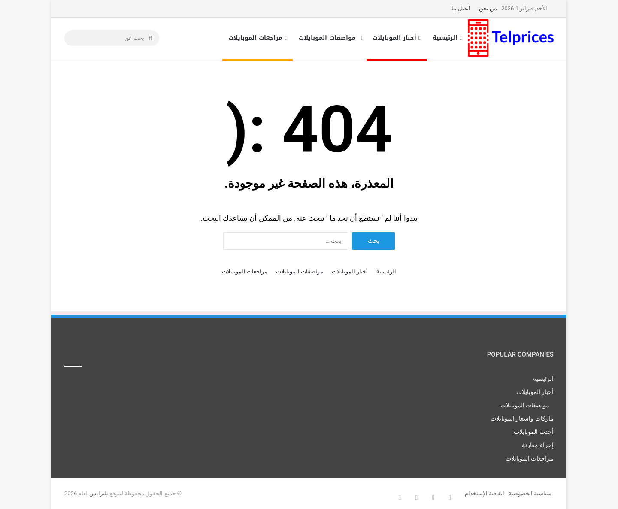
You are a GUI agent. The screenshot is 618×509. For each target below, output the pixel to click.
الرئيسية (447, 38)
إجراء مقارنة (538, 445)
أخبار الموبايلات (397, 38)
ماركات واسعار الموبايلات (522, 418)
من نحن (488, 8)
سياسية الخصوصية (530, 493)
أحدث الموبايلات (534, 431)
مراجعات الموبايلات (257, 38)
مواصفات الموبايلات (327, 38)
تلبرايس (98, 493)
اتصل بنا (460, 8)
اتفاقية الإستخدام (484, 493)
